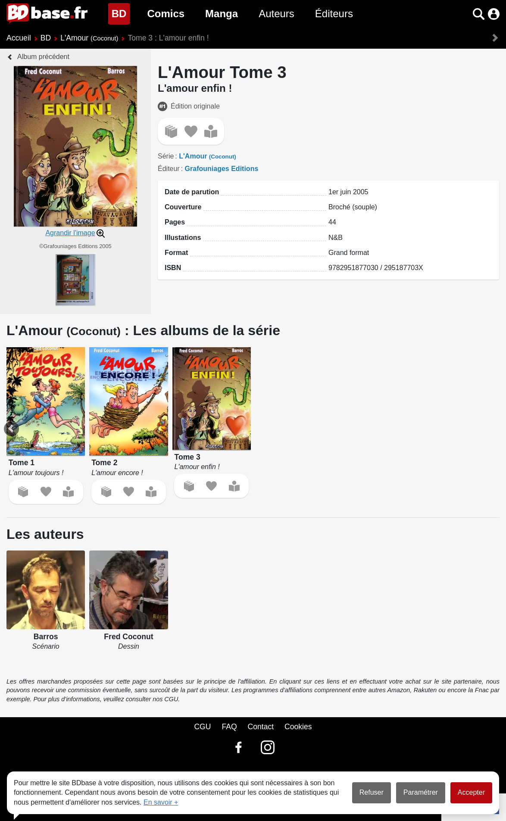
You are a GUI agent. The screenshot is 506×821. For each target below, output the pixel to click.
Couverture (183, 207)
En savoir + (161, 802)
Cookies (298, 726)
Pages (175, 222)
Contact (260, 726)
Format (176, 252)
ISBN (173, 267)
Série (166, 156)
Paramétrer (420, 792)
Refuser (371, 792)
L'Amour (89, 38)
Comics (165, 13)
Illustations (183, 237)
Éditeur (169, 168)
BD (121, 12)
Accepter (471, 792)
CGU (202, 726)
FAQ (229, 726)
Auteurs (276, 13)
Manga (221, 13)
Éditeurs (334, 13)
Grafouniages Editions (222, 168)
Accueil (18, 38)
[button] (478, 14)
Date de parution (192, 192)
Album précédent (43, 56)
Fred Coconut (128, 636)
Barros (46, 636)
